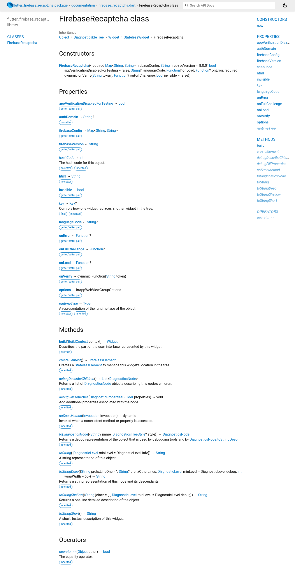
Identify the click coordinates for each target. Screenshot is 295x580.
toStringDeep (69, 471)
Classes (15, 36)
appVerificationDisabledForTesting (86, 103)
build (63, 341)
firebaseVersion (71, 144)
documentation (83, 5)
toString (65, 453)
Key (72, 203)
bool (212, 65)
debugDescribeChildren (76, 379)
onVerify (65, 276)
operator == (67, 552)
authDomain (68, 117)
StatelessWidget (136, 37)
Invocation (91, 416)
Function (173, 70)
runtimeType (68, 303)
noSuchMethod (70, 416)
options (65, 290)
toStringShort (69, 513)
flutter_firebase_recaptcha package (40, 5)
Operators (267, 211)
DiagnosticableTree (89, 37)
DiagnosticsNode (122, 379)
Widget (113, 37)
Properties (268, 36)
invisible (65, 190)
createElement (70, 360)
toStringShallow (71, 495)
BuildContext (78, 341)
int (81, 158)
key (61, 203)
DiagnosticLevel (85, 453)
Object (64, 37)
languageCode (70, 222)
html (62, 176)
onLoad (65, 263)
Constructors (272, 19)
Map (108, 65)
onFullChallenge (71, 249)
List (104, 379)
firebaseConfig (70, 130)
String (118, 65)
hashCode (66, 158)
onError (65, 236)
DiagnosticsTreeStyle (128, 434)
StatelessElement (102, 360)
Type (87, 303)
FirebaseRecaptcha (74, 65)
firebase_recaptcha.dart (117, 5)
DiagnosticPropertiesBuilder (111, 397)
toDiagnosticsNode (73, 434)
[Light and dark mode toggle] (284, 5)
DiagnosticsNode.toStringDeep (213, 439)
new (260, 25)
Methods (266, 139)
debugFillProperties (73, 397)
